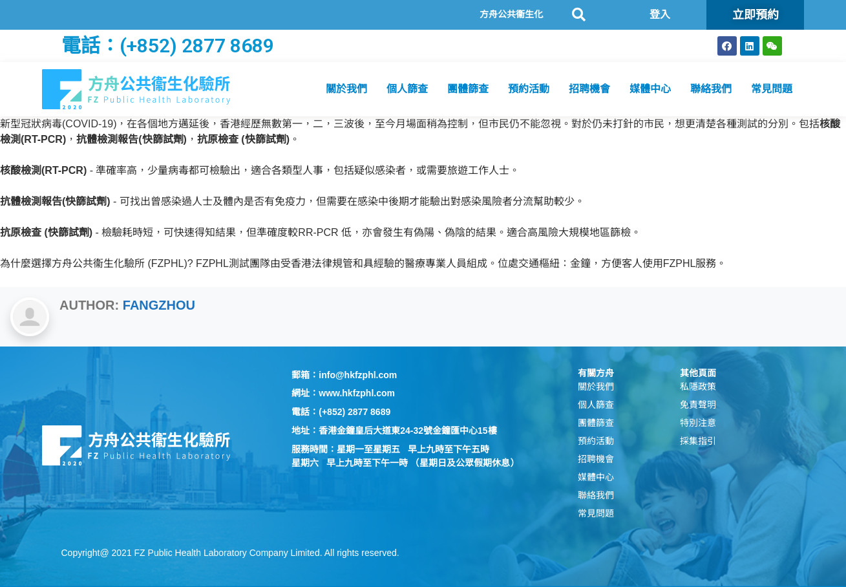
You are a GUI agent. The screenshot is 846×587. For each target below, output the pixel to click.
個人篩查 (407, 88)
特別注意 (698, 423)
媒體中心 (650, 88)
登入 (660, 14)
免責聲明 (698, 405)
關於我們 (346, 88)
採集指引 (698, 441)
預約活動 (528, 88)
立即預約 (755, 14)
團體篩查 (468, 88)
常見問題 (771, 88)
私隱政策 (698, 386)
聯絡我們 (711, 88)
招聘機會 (589, 88)
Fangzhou (159, 305)
